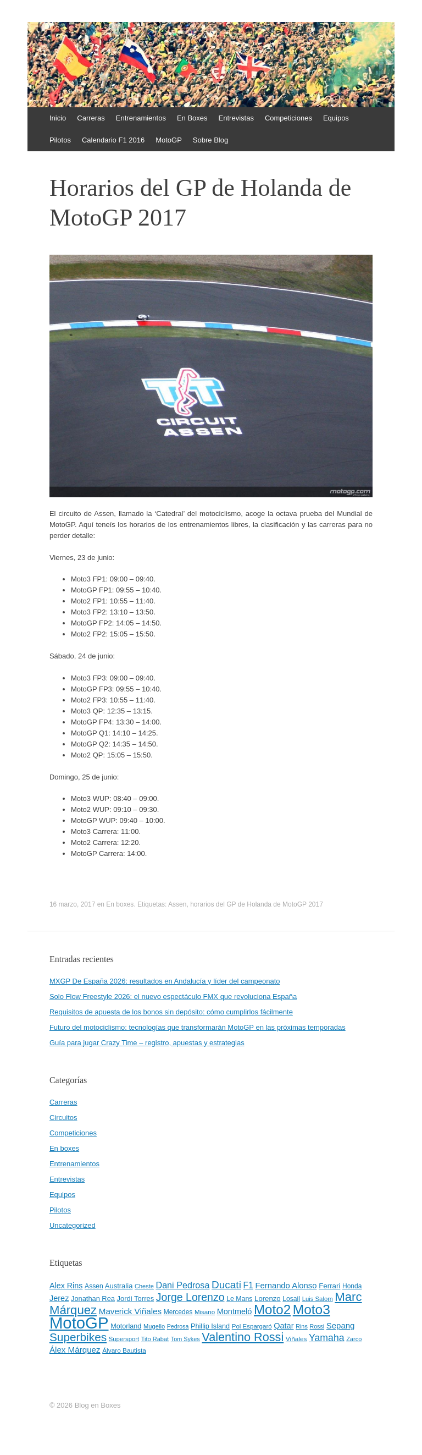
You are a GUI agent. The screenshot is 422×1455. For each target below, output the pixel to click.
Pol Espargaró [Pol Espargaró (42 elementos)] (252, 1326)
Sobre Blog (210, 140)
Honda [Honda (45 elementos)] (352, 1286)
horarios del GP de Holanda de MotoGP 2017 (256, 904)
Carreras (91, 118)
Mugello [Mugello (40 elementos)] (154, 1326)
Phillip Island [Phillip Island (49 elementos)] (210, 1326)
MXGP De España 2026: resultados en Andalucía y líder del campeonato (164, 981)
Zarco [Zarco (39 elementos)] (354, 1339)
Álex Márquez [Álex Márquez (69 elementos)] (75, 1349)
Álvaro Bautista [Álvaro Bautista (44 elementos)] (124, 1350)
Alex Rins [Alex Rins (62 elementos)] (66, 1285)
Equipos (336, 118)
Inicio (57, 118)
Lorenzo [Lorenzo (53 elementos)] (267, 1298)
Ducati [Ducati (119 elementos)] (226, 1285)
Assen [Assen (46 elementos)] (94, 1286)
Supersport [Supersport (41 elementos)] (124, 1339)
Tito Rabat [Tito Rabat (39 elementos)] (155, 1339)
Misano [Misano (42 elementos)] (205, 1312)
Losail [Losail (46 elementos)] (291, 1299)
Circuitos (63, 1117)
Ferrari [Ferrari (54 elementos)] (329, 1286)
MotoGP (169, 140)
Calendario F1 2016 (113, 140)
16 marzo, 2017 (72, 904)
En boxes (120, 904)
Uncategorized (72, 1225)
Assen (177, 904)
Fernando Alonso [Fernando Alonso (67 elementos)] (285, 1285)
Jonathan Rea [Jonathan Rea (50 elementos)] (93, 1298)
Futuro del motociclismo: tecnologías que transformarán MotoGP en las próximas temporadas (197, 1027)
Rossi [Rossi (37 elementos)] (316, 1326)
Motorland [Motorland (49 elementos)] (125, 1326)
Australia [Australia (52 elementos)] (119, 1286)
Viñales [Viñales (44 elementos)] (296, 1339)
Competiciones (288, 118)
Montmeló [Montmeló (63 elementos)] (234, 1311)
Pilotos (60, 140)
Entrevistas (236, 118)
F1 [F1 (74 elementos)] (248, 1285)
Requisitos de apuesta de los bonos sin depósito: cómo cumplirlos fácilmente (171, 1012)
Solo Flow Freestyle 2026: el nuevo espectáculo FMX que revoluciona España (173, 996)
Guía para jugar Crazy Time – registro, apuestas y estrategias (147, 1043)
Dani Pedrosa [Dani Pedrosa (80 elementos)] (182, 1285)
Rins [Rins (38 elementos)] (302, 1326)
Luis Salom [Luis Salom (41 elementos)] (317, 1298)
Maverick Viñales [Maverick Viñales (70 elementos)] (130, 1311)
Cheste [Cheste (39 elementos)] (144, 1286)
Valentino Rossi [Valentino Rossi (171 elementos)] (243, 1337)
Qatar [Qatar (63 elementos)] (283, 1325)
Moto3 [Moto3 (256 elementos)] (311, 1309)
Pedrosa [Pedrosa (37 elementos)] (178, 1326)
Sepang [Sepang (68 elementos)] (340, 1325)
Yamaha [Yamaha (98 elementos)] (326, 1337)
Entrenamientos (141, 118)
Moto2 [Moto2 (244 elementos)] (272, 1309)
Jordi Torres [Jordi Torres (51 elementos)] (135, 1298)
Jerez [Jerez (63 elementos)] (59, 1298)
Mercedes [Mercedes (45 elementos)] (178, 1312)
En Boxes (192, 118)
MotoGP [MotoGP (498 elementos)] (79, 1323)
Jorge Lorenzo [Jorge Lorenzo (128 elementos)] (190, 1297)
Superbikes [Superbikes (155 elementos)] (78, 1337)
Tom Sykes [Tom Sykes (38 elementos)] (185, 1339)
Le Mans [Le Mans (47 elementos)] (239, 1299)
